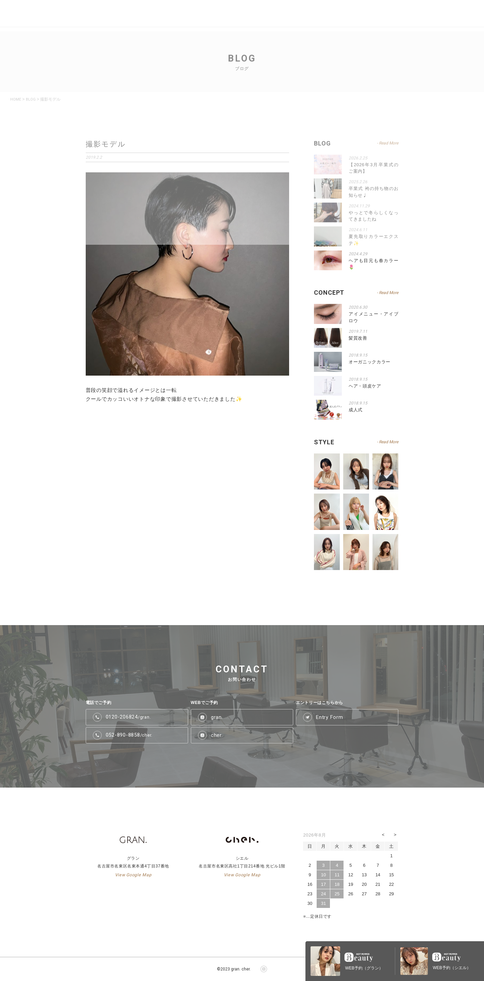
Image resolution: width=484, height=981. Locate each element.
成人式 (356, 409)
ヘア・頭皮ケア (365, 386)
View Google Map (133, 875)
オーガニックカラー (369, 361)
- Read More (387, 293)
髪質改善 (358, 338)
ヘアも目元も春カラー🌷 (373, 264)
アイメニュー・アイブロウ (373, 317)
